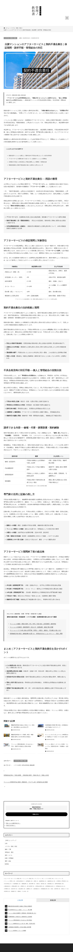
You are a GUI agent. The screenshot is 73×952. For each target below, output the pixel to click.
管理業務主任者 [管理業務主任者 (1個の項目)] (50, 886)
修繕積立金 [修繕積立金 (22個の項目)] (51, 881)
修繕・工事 (8, 849)
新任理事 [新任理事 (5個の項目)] (32, 883)
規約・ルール (8, 855)
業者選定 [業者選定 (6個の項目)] (51, 883)
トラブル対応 (17, 765)
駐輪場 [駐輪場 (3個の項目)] (13, 891)
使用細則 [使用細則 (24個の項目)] (29, 881)
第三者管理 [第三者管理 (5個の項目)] (30, 886)
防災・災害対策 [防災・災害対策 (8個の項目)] (55, 888)
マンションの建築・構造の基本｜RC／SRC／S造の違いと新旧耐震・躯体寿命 (33, 624)
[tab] (20, 900)
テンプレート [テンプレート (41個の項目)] (39, 878)
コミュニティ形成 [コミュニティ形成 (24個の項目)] (28, 878)
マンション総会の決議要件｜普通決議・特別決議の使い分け (22, 913)
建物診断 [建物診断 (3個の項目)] (25, 883)
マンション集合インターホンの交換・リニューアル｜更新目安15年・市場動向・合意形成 (56, 746)
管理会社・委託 (9, 852)
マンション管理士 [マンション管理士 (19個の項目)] (10, 881)
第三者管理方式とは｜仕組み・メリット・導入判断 (20, 909)
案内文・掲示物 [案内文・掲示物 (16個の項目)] (41, 883)
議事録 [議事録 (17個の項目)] (29, 888)
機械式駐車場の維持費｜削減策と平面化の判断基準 (20, 906)
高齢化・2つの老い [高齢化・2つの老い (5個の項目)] (23, 891)
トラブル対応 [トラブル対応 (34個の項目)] (49, 878)
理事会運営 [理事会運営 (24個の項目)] (15, 886)
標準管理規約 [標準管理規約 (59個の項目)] (59, 883)
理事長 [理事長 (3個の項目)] (23, 886)
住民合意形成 (25, 765)
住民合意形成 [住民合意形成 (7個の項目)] (20, 881)
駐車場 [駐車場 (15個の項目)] (7, 891)
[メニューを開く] (67, 18)
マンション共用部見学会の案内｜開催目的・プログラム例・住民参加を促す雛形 (26, 782)
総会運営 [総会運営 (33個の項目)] (22, 888)
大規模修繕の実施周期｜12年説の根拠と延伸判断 (19, 927)
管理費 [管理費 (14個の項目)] (7, 888)
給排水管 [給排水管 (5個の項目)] (14, 888)
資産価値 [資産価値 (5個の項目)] (37, 888)
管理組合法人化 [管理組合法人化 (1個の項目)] (60, 886)
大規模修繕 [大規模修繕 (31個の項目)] (16, 883)
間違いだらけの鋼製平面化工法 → (13, 823)
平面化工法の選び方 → (11, 825)
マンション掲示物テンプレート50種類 (17, 930)
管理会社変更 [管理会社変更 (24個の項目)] (40, 886)
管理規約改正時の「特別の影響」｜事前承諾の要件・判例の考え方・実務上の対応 (26, 775)
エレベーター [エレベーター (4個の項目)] (8, 878)
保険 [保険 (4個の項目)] (36, 881)
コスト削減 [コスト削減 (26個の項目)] (17, 878)
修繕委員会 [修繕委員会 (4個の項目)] (42, 881)
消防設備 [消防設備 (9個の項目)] (7, 886)
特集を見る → (36, 814)
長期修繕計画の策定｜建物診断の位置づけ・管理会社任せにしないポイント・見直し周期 (36, 633)
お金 (6, 843)
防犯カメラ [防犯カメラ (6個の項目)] (65, 888)
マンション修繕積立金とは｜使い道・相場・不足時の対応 (21, 923)
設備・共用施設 (9, 858)
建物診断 (32, 765)
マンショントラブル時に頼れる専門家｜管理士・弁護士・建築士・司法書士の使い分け (35, 630)
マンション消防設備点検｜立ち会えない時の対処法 (20, 920)
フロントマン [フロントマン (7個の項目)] (59, 878)
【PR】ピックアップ (10, 840)
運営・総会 (8, 861)
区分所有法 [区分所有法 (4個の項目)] (8, 883)
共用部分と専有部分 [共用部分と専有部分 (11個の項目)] (62, 881)
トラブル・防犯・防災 (10, 38)
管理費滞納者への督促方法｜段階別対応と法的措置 (20, 916)
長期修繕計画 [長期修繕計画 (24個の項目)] (45, 888)
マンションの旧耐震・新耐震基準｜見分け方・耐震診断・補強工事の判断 (31, 627)
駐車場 (7, 864)
